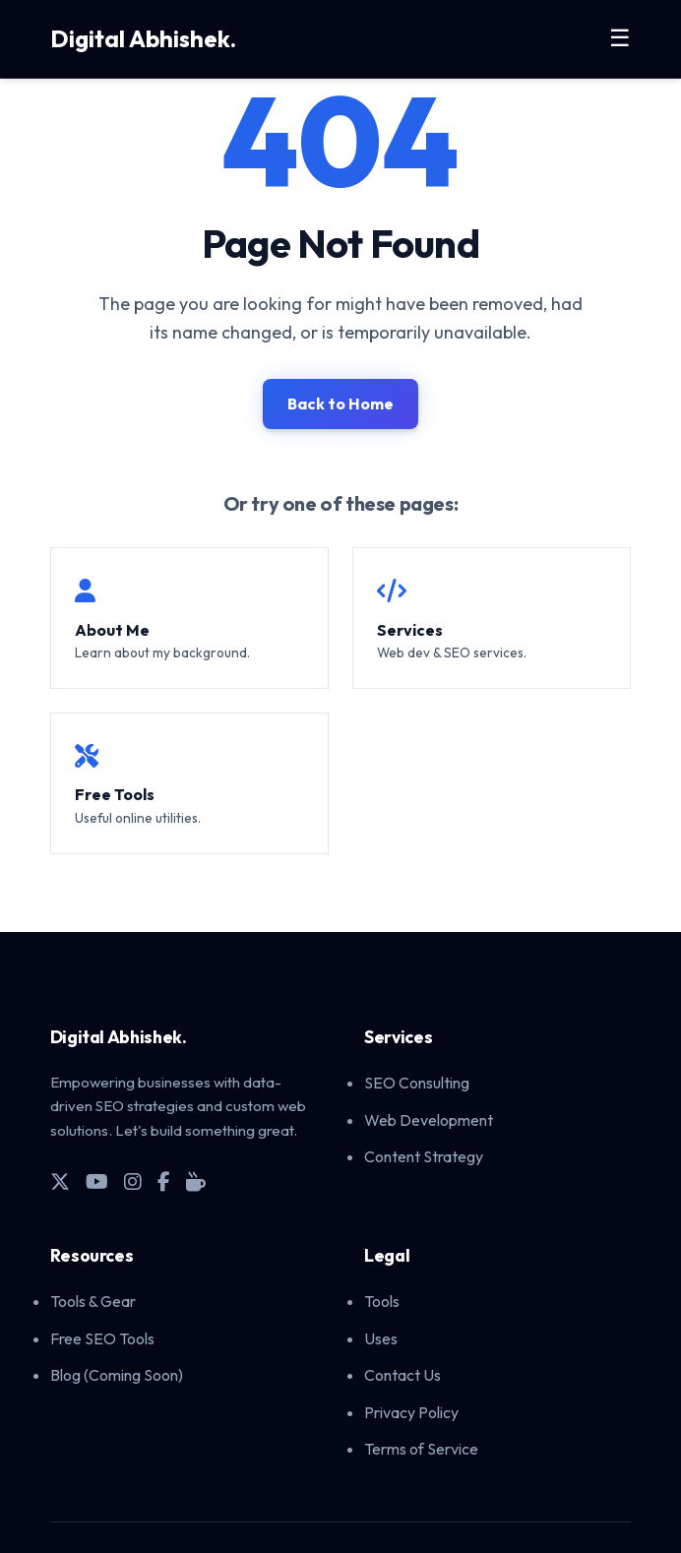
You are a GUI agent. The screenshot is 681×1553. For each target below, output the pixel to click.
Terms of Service (421, 1449)
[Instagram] (133, 1182)
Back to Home (340, 403)
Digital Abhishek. (143, 38)
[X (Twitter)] (60, 1182)
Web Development (428, 1120)
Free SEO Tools (102, 1338)
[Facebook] (163, 1182)
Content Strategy (423, 1156)
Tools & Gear (93, 1301)
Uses (381, 1338)
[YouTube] (97, 1182)
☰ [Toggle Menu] (620, 38)
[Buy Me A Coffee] (196, 1182)
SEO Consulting (416, 1082)
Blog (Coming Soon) (116, 1375)
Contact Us (402, 1375)
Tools (382, 1301)
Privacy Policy (411, 1412)
